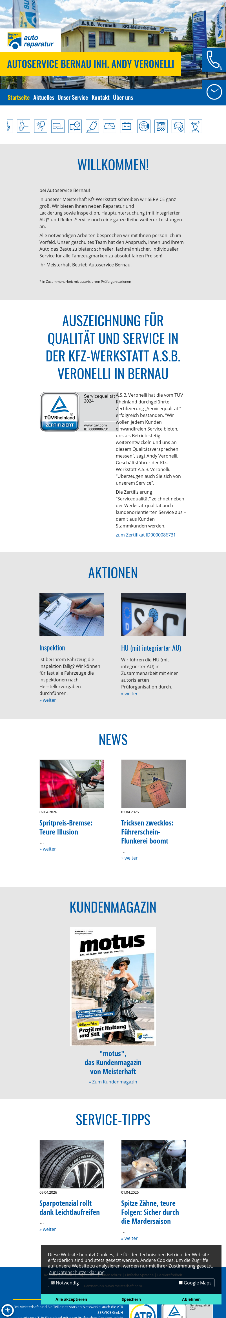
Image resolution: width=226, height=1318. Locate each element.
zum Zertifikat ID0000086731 (146, 535)
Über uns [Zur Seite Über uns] (123, 97)
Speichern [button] (131, 1299)
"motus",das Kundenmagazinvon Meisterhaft (113, 1062)
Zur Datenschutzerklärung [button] (77, 1272)
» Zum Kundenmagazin (113, 1082)
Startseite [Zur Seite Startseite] (19, 97)
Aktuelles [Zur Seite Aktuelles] (43, 97)
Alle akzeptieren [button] (71, 1299)
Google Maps (195, 1283)
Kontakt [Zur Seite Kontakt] (101, 97)
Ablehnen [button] (191, 1299)
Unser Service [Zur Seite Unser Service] (72, 97)
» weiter (47, 700)
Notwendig (65, 1283)
